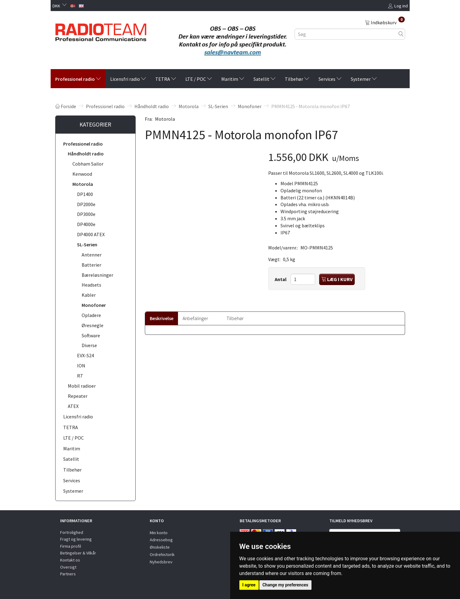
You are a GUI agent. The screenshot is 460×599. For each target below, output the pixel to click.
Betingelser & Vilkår (78, 553)
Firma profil (70, 546)
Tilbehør (235, 318)
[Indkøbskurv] (384, 22)
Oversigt (68, 567)
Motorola (165, 119)
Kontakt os (70, 560)
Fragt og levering (76, 539)
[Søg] (401, 33)
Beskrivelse (161, 318)
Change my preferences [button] (285, 584)
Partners (68, 574)
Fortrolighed (71, 532)
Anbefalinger (195, 318)
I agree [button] (249, 584)
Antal (281, 279)
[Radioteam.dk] (100, 31)
